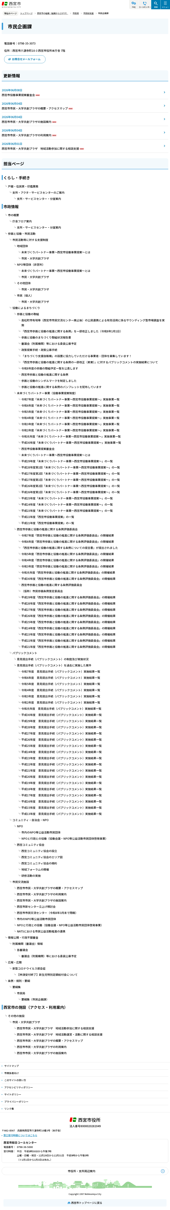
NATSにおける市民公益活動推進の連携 (41, 931)
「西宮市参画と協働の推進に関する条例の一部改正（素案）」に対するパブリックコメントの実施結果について (89, 362)
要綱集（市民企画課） (35, 999)
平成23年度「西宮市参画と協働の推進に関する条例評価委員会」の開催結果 (68, 634)
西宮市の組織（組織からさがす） (52, 13)
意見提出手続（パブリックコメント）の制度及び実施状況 (53, 659)
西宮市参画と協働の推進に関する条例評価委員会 (47, 529)
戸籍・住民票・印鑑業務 (23, 186)
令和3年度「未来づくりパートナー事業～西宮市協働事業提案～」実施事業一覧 (70, 424)
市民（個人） (25, 295)
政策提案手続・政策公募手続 (39, 350)
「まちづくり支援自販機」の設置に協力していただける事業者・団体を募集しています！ (76, 356)
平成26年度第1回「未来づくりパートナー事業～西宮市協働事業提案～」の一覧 (70, 492)
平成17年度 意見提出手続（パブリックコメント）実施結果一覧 (61, 795)
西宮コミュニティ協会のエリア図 (42, 857)
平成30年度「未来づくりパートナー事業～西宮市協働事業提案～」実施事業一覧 (71, 442)
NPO (20, 826)
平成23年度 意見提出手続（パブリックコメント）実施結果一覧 (61, 758)
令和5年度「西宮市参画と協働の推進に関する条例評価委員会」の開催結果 (67, 554)
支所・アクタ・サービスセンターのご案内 (38, 192)
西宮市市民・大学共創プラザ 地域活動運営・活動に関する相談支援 (59, 1034)
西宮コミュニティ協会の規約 (39, 863)
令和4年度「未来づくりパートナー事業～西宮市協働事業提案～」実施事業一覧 (70, 418)
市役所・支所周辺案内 (81, 1171)
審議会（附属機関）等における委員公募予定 (49, 343)
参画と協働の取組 (28, 314)
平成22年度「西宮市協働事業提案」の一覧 (47, 517)
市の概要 (13, 215)
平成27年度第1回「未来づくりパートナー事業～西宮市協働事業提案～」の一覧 (70, 480)
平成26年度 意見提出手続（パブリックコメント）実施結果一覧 (61, 739)
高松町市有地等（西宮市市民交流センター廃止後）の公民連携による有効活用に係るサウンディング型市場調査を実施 (93, 322)
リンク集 (9, 1108)
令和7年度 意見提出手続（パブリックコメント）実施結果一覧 (60, 671)
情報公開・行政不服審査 (23, 937)
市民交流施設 (20, 882)
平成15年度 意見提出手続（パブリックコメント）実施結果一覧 (61, 807)
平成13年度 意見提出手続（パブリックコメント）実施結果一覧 (61, 814)
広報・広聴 (15, 962)
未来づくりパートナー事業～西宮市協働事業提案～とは (55, 252)
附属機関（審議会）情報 (27, 944)
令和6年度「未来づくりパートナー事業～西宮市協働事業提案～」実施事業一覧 (70, 405)
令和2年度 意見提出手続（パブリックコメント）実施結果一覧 (60, 702)
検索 (156, 7)
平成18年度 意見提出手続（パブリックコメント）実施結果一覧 (61, 789)
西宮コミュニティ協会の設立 (39, 851)
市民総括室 (88, 13)
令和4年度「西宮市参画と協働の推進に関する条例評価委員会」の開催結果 (67, 560)
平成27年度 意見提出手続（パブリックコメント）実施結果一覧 (61, 733)
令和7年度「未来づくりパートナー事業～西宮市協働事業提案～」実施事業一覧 (70, 399)
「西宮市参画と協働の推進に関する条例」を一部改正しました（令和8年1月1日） (72, 331)
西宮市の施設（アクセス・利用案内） (35, 1007)
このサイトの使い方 (15, 1080)
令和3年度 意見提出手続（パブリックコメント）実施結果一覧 (60, 696)
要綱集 (16, 987)
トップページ (26, 13)
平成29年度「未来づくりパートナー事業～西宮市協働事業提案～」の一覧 (67, 461)
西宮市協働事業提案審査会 (18, 95)
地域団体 (22, 246)
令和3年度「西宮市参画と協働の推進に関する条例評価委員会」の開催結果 (67, 566)
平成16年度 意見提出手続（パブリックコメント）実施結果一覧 (61, 801)
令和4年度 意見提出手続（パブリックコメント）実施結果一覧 (60, 690)
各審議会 (22, 950)
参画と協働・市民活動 (22, 233)
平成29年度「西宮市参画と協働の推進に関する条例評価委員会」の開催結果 (68, 597)
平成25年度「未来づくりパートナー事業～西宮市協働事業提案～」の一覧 (67, 498)
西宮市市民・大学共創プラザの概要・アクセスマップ (35, 108)
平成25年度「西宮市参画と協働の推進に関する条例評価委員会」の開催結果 (68, 622)
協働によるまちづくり (26, 308)
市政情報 (11, 206)
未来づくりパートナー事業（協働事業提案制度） (47, 393)
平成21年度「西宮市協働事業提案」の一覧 (47, 523)
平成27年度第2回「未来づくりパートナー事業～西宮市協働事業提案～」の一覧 (70, 473)
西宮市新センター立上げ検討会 (36, 906)
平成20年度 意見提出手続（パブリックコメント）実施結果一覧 (61, 777)
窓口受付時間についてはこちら (20, 1135)
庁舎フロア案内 (22, 221)
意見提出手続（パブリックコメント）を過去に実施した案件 (54, 665)
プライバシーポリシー (16, 1101)
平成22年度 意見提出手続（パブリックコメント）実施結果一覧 (61, 764)
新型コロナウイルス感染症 (29, 968)
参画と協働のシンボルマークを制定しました (49, 381)
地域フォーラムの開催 (35, 869)
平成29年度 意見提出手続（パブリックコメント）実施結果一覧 (61, 721)
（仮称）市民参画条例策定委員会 (42, 591)
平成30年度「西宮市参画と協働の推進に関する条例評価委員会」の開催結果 (68, 579)
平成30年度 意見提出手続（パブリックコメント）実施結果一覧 (61, 715)
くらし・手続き (16, 177)
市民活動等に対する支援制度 (30, 240)
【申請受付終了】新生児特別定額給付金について (47, 975)
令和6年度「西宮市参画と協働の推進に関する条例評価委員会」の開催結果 (67, 541)
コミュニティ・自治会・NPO (30, 820)
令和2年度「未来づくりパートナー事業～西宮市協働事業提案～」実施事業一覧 (70, 430)
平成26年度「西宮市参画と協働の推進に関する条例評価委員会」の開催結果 (68, 616)
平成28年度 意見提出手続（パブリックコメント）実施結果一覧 (61, 727)
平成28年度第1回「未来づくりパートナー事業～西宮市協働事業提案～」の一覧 (70, 467)
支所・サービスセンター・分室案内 (39, 199)
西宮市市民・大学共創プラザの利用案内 (26, 135)
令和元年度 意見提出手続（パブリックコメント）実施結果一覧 (61, 708)
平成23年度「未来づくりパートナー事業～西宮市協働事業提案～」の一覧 (67, 511)
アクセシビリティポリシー (18, 1087)
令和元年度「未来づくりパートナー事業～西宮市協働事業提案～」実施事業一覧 (71, 436)
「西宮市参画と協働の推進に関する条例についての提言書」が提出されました (69, 548)
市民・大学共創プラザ (35, 258)
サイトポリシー (12, 1094)
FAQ (134, 7)
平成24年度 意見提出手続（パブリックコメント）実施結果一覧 (61, 752)
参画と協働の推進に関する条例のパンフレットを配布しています (61, 387)
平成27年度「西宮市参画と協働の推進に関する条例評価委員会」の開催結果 (68, 609)
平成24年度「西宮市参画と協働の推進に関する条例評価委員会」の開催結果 (68, 628)
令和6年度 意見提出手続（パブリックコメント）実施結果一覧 (60, 678)
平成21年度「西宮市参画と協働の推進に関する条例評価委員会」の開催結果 (68, 647)
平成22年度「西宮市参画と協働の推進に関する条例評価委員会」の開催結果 (68, 640)
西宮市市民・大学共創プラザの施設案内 (26, 122)
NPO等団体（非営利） (31, 264)
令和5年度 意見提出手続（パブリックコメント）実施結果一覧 (60, 684)
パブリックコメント (24, 653)
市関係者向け (11, 1073)
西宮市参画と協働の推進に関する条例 (44, 374)
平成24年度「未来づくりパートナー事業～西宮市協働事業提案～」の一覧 (67, 504)
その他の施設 (16, 1016)
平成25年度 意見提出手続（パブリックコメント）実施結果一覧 (61, 746)
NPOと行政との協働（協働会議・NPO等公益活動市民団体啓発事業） (64, 838)
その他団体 (24, 283)
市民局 (76, 13)
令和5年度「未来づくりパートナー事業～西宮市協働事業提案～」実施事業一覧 (70, 412)
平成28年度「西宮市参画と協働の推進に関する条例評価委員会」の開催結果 (68, 603)
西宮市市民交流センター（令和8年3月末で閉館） (47, 913)
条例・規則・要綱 (19, 981)
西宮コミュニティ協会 (30, 845)
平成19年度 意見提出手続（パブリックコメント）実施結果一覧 (61, 783)
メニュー (165, 7)
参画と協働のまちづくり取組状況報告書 (46, 337)
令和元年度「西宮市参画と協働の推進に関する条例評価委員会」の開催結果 (68, 572)
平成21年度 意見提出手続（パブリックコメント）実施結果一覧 (61, 770)
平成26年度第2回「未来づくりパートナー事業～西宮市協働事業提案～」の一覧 (70, 486)
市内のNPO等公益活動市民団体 (41, 832)
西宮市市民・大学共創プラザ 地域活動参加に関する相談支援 (40, 148)
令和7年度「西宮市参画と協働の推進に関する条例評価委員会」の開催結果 (67, 535)
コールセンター (145, 7)
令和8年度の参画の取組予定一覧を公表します (49, 368)
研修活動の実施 (31, 876)
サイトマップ (11, 1066)
